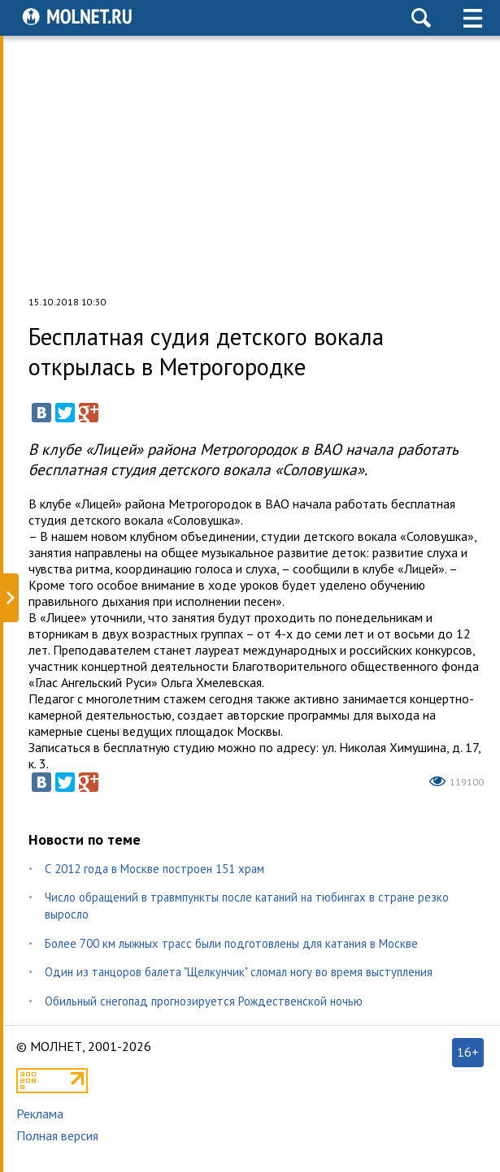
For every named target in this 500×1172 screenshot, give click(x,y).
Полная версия (57, 1135)
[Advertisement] (250, 165)
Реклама (39, 1113)
